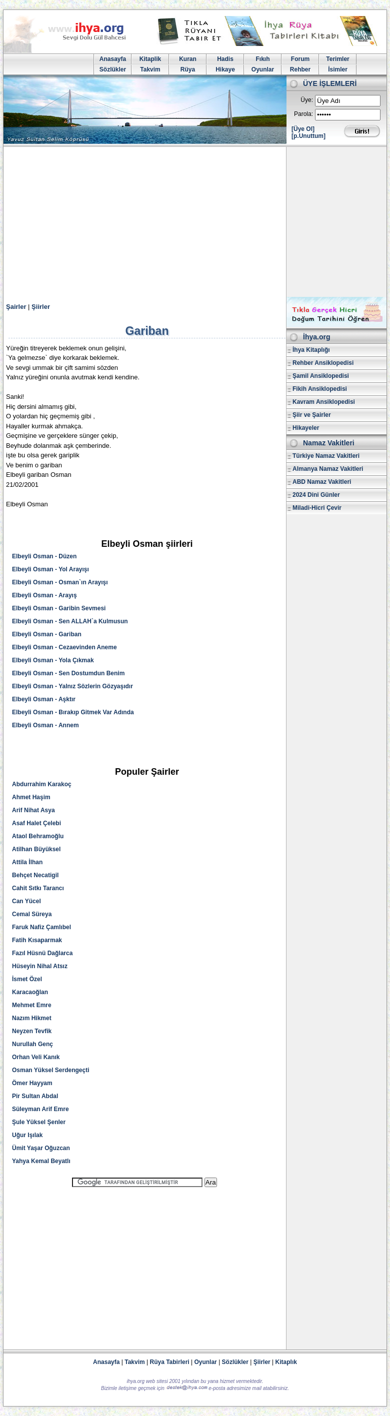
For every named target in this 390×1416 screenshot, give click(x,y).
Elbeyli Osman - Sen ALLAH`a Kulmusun (70, 621)
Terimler (337, 58)
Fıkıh (263, 58)
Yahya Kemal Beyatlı (41, 1161)
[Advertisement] (195, 222)
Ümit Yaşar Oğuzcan (41, 1148)
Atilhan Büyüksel (36, 849)
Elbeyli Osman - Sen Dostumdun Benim (68, 673)
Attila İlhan (27, 862)
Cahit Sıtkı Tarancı (38, 888)
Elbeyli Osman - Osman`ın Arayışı (60, 582)
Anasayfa (113, 58)
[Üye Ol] (303, 128)
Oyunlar (263, 69)
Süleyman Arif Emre (40, 1109)
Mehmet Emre (32, 1005)
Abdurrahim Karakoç (42, 784)
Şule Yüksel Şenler (39, 1122)
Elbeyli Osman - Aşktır (44, 699)
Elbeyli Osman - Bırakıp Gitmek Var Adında (73, 712)
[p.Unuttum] (309, 135)
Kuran (187, 58)
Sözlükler (113, 69)
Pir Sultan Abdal (35, 1096)
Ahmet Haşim (31, 797)
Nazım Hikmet (32, 1018)
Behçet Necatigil (35, 875)
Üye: (306, 99)
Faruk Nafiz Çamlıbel (41, 927)
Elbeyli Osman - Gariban (47, 634)
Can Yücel (26, 901)
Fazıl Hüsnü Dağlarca (42, 953)
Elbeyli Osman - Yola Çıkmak (53, 660)
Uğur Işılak (27, 1135)
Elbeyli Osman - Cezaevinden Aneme (64, 647)
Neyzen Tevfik (32, 1031)
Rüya (187, 69)
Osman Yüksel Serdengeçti (51, 1070)
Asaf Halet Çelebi (36, 823)
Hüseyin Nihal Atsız (40, 966)
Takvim (150, 69)
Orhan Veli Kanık (36, 1057)
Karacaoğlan (30, 992)
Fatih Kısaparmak (37, 940)
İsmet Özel (27, 979)
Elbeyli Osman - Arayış (44, 595)
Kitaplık (286, 1362)
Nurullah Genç (32, 1044)
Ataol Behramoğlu (38, 836)
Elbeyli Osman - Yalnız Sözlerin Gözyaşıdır (72, 686)
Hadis (225, 58)
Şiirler (41, 306)
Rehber (300, 69)
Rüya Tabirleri (170, 1362)
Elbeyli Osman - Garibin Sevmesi (59, 608)
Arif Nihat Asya (33, 810)
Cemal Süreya (32, 914)
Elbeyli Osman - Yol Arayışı (50, 569)
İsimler (338, 69)
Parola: (303, 113)
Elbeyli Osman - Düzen (44, 556)
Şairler (16, 306)
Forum (300, 58)
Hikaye (225, 69)
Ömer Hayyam (32, 1083)
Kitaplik (150, 58)
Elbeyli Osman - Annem (45, 725)
